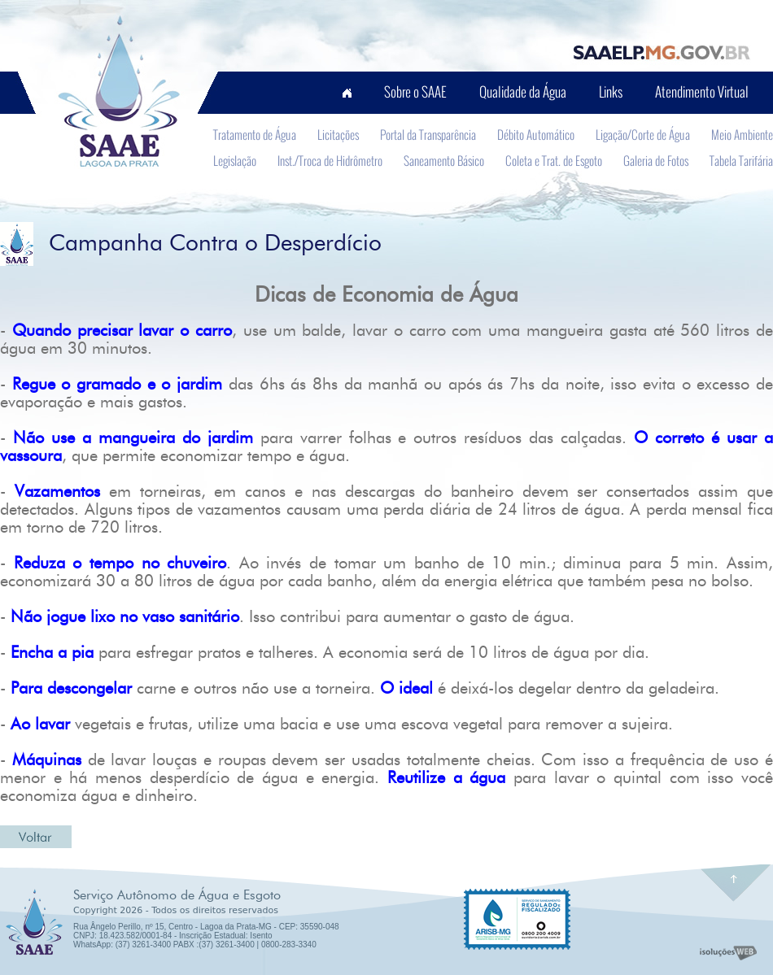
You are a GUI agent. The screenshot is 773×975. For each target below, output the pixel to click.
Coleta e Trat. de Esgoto (553, 160)
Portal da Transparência (428, 134)
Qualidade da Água (522, 91)
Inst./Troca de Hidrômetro (329, 160)
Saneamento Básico (444, 160)
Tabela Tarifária (741, 160)
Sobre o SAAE (415, 91)
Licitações (338, 134)
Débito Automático (535, 134)
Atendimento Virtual (702, 91)
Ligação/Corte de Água (643, 134)
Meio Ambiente (742, 134)
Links (610, 91)
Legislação (234, 160)
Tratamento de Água (254, 134)
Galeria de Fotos (655, 160)
